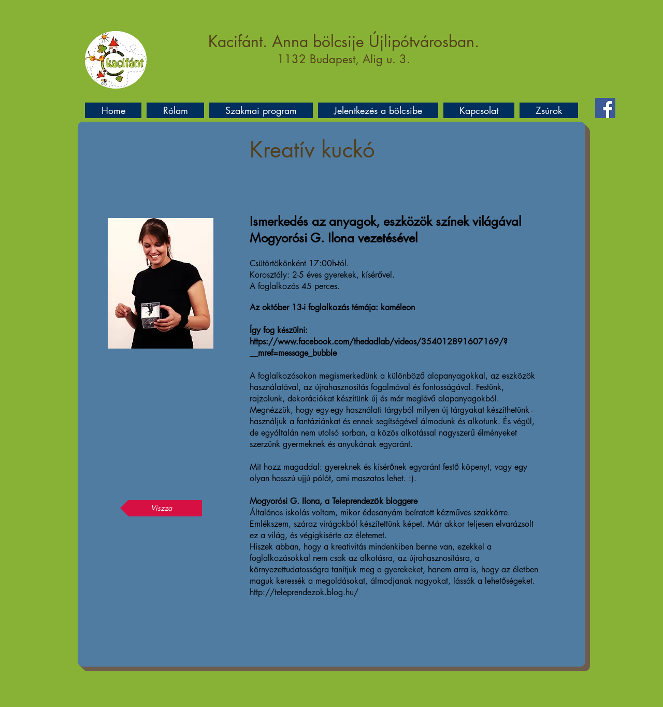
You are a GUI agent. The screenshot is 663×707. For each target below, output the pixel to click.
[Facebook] (605, 108)
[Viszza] (161, 508)
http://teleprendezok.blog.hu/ (304, 592)
